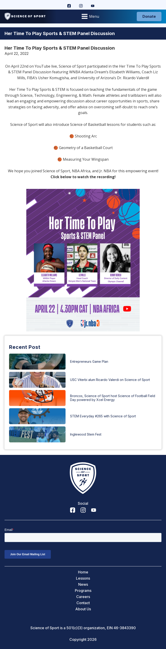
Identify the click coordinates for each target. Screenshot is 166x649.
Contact (83, 603)
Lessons (83, 578)
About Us (83, 609)
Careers (83, 597)
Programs (83, 590)
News (83, 584)
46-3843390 (125, 628)
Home (83, 572)
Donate (149, 16)
